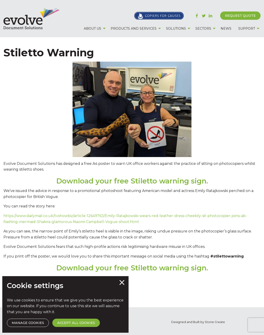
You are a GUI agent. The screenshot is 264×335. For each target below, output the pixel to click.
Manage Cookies (28, 323)
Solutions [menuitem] (176, 28)
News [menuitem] (226, 28)
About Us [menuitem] (92, 28)
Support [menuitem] (246, 28)
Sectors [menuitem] (203, 28)
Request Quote (240, 16)
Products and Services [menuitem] (134, 28)
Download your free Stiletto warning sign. (132, 181)
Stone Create (215, 322)
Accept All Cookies (76, 323)
